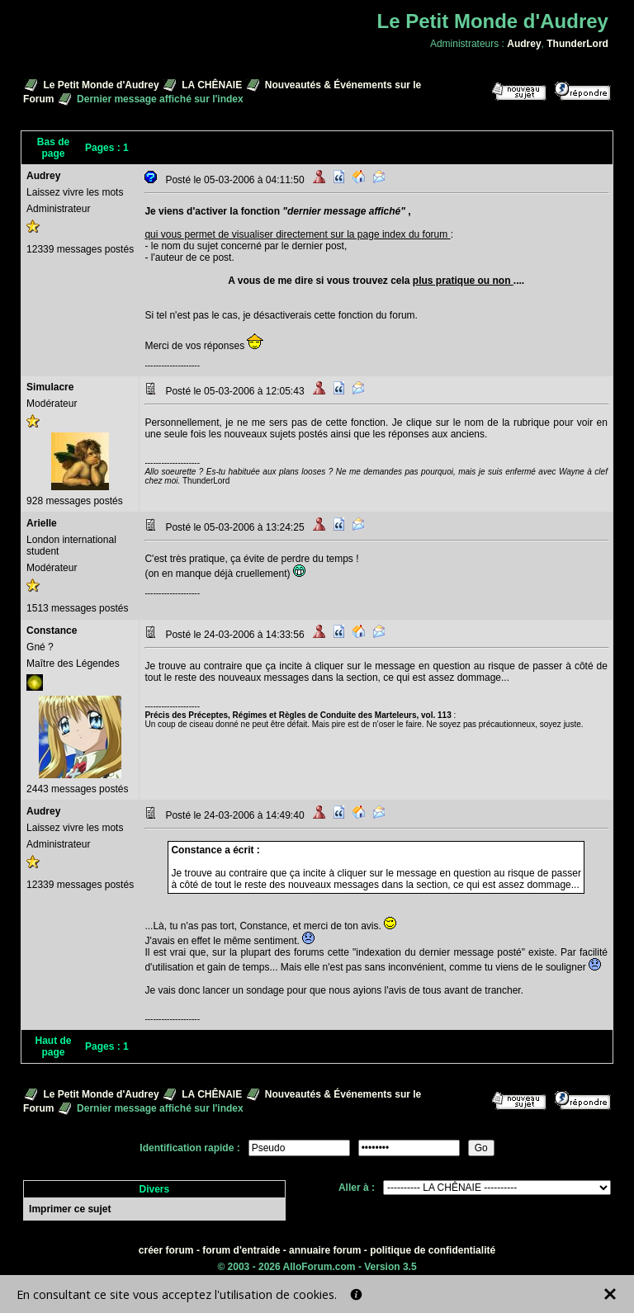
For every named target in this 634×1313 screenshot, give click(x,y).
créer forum (166, 1250)
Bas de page (53, 147)
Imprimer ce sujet (70, 1209)
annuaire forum (325, 1250)
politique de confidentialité (432, 1250)
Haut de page (53, 1046)
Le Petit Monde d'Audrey (100, 85)
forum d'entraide (241, 1250)
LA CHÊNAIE (212, 85)
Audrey (524, 44)
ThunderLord (577, 44)
